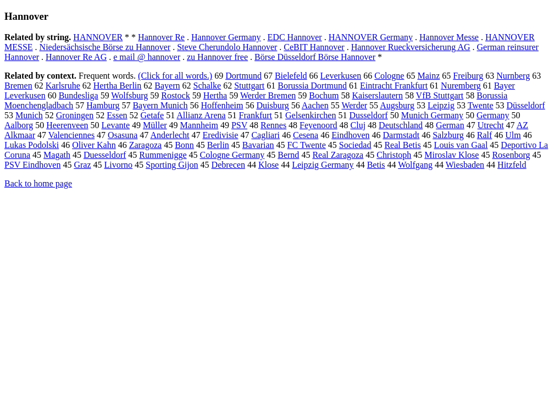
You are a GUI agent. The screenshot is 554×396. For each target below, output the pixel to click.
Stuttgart (249, 85)
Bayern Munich (159, 105)
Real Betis (402, 145)
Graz (82, 164)
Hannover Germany (226, 37)
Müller (155, 125)
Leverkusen (341, 75)
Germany (493, 115)
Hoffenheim (222, 105)
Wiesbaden (465, 164)
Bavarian (258, 145)
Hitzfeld (511, 164)
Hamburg (102, 105)
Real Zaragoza (337, 155)
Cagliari (265, 135)
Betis (376, 164)
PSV (239, 125)
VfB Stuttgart (440, 95)
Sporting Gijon (172, 164)
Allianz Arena (200, 115)
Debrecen (228, 164)
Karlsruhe (63, 85)
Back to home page (38, 183)
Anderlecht (169, 135)
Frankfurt (255, 115)
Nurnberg (513, 75)
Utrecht (491, 125)
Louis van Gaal (461, 145)
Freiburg (468, 75)
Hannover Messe (449, 37)
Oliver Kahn (94, 145)
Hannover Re (161, 37)
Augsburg (397, 105)
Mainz (428, 75)
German (450, 125)
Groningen (74, 115)
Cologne (389, 75)
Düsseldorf (525, 105)
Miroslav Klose (451, 155)
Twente (481, 105)
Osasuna (122, 135)
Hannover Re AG (76, 57)
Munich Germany (432, 115)
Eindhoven (350, 135)
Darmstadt (401, 135)
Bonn (184, 145)
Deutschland (401, 125)
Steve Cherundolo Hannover (227, 47)
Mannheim (199, 125)
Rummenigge (162, 155)
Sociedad (355, 145)
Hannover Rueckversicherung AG (410, 47)
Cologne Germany (232, 155)
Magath (56, 155)
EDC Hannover (295, 37)
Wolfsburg (129, 95)
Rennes (273, 125)
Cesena (305, 135)
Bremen (18, 85)
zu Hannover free (217, 57)
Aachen (315, 105)
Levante (116, 125)
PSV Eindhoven (32, 164)
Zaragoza (145, 145)
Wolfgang (415, 164)
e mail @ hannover (146, 57)
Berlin (218, 145)
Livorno (118, 164)
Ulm (512, 135)
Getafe (152, 115)
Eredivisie (221, 135)
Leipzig (441, 105)
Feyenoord (318, 125)
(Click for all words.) (175, 75)
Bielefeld (291, 75)
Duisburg (272, 105)
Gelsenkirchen (310, 115)
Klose (268, 164)
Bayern (167, 85)
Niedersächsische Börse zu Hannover (105, 47)
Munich (29, 115)
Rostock (175, 95)
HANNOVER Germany (371, 37)
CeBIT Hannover (314, 47)
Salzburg (448, 135)
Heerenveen (67, 125)
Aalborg (18, 125)
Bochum (324, 95)
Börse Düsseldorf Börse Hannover (314, 57)
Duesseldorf (105, 155)
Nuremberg (461, 85)
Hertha (215, 95)
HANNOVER (98, 37)
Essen (117, 115)
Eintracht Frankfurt (394, 85)
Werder (354, 105)
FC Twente (306, 145)
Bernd (288, 155)
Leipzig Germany (322, 164)
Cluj (358, 125)
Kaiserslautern (377, 95)
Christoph (393, 155)
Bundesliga (78, 95)
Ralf (484, 135)
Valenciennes (71, 135)
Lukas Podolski (31, 145)
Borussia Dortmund (312, 85)
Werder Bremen (268, 95)
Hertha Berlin (117, 85)
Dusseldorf (368, 115)
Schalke (207, 85)
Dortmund (243, 75)
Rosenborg (511, 155)
